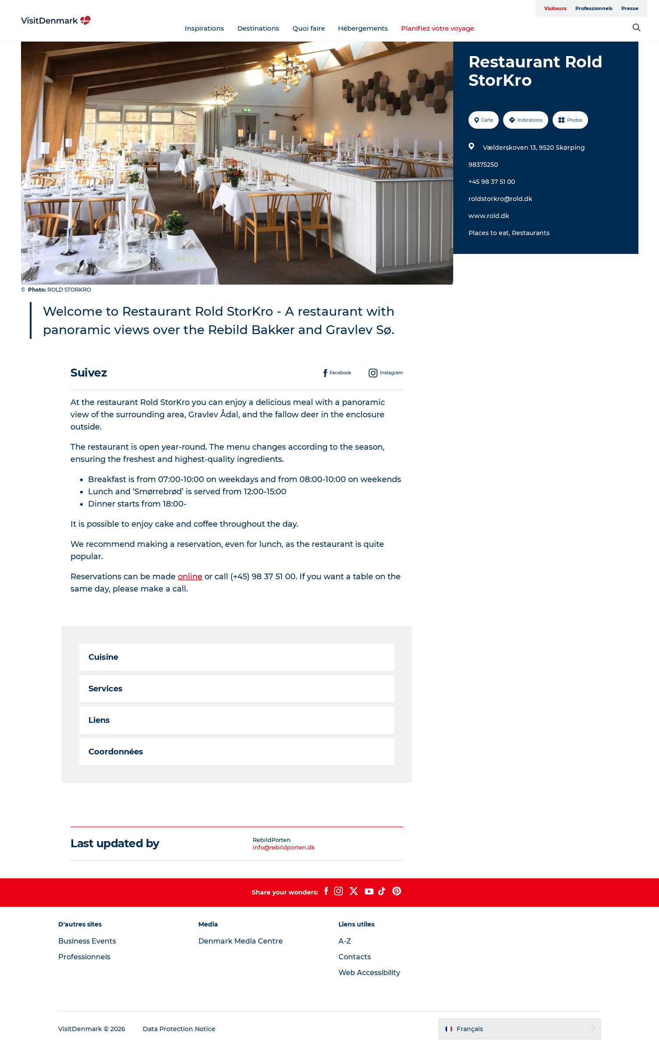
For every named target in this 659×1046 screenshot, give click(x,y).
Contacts (354, 957)
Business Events (87, 941)
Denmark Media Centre (240, 941)
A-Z (344, 941)
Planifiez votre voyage (437, 28)
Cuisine (103, 657)
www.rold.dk (489, 216)
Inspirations (204, 28)
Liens (99, 720)
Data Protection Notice (179, 1029)
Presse (629, 8)
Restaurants (531, 233)
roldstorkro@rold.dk (500, 199)
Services (105, 689)
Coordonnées (115, 752)
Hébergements (363, 28)
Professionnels (594, 8)
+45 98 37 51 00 (492, 182)
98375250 (483, 165)
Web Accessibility (369, 973)
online (190, 576)
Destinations (258, 28)
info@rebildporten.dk (284, 847)
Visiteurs (555, 8)
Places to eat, (490, 233)
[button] (519, 1028)
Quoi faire (308, 28)
